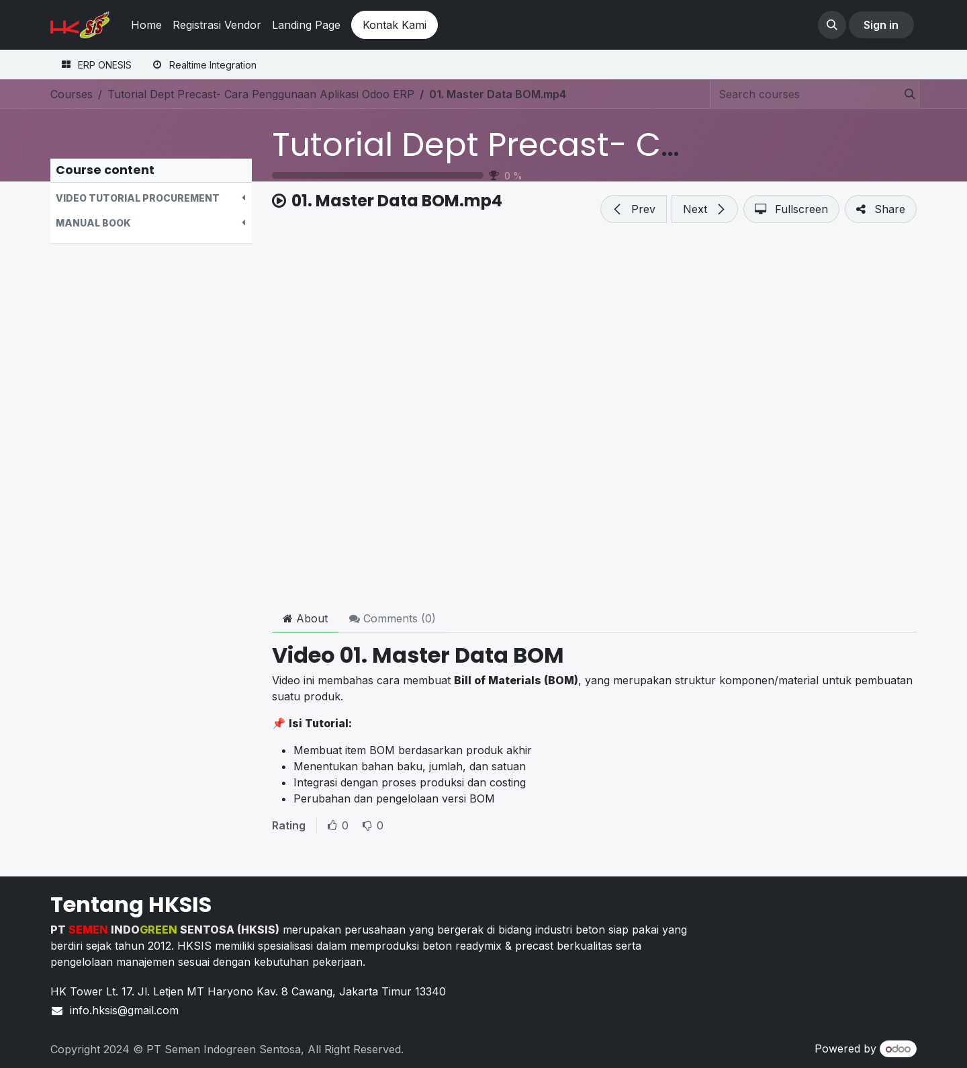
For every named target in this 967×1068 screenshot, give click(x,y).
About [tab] (305, 618)
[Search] (906, 94)
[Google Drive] (594, 418)
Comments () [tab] (392, 618)
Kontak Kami (394, 25)
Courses (71, 94)
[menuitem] (146, 24)
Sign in (881, 25)
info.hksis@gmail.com (126, 1010)
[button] (832, 25)
